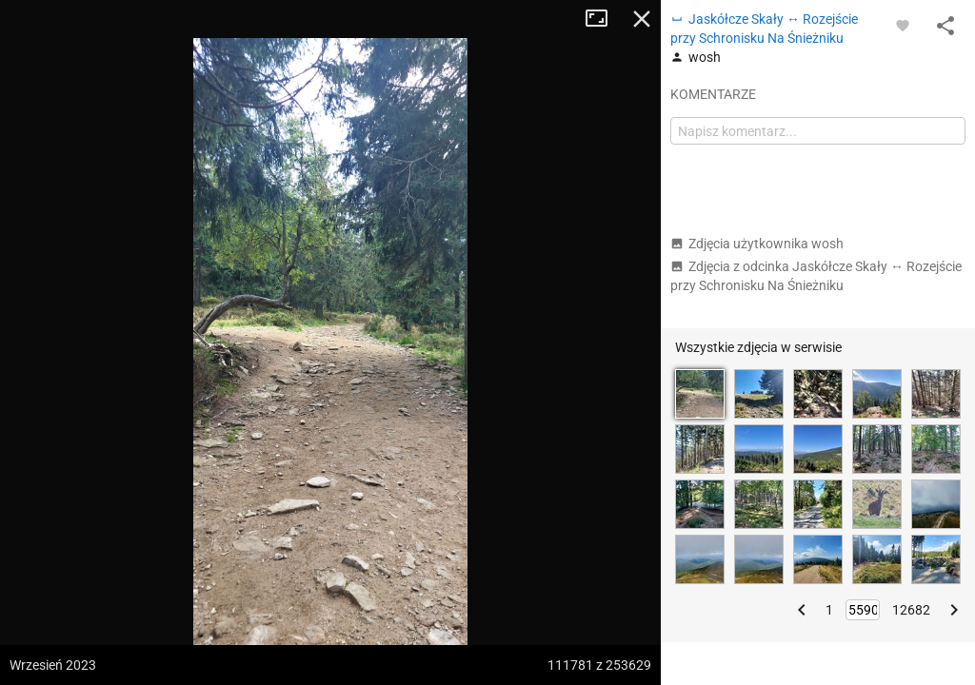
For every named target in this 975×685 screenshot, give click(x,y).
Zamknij (642, 19)
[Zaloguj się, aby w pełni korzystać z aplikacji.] (902, 24)
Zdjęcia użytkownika (757, 243)
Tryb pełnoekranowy (604, 19)
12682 (911, 609)
